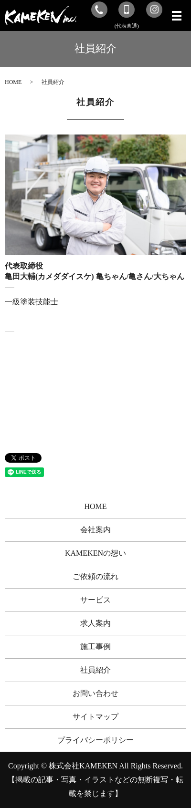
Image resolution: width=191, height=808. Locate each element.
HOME (13, 82)
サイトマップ (95, 717)
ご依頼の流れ (95, 576)
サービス (95, 600)
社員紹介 (95, 670)
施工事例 (95, 646)
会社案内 (95, 530)
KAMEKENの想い (95, 553)
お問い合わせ (95, 693)
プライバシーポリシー (95, 740)
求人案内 (95, 623)
